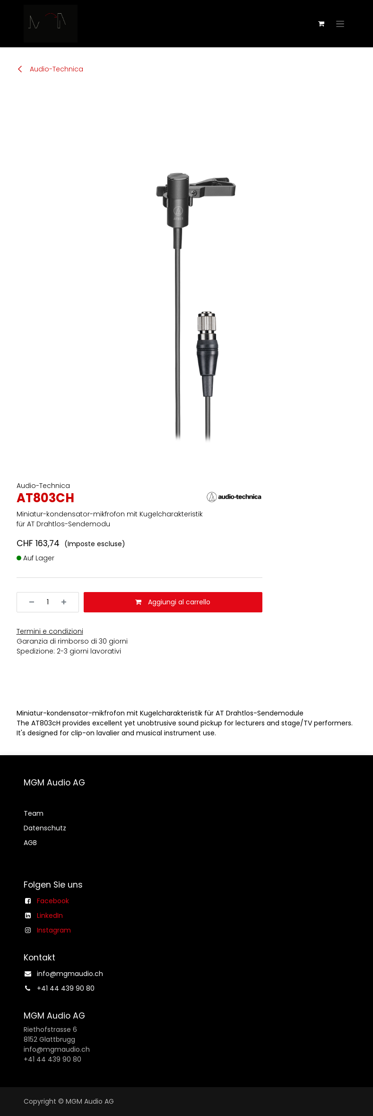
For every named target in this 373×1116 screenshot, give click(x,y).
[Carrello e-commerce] (321, 24)
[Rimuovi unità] (28, 602)
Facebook (53, 901)
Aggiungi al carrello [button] (172, 602)
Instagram (54, 930)
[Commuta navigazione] (340, 24)
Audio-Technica (50, 69)
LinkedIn (50, 915)
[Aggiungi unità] (67, 602)
